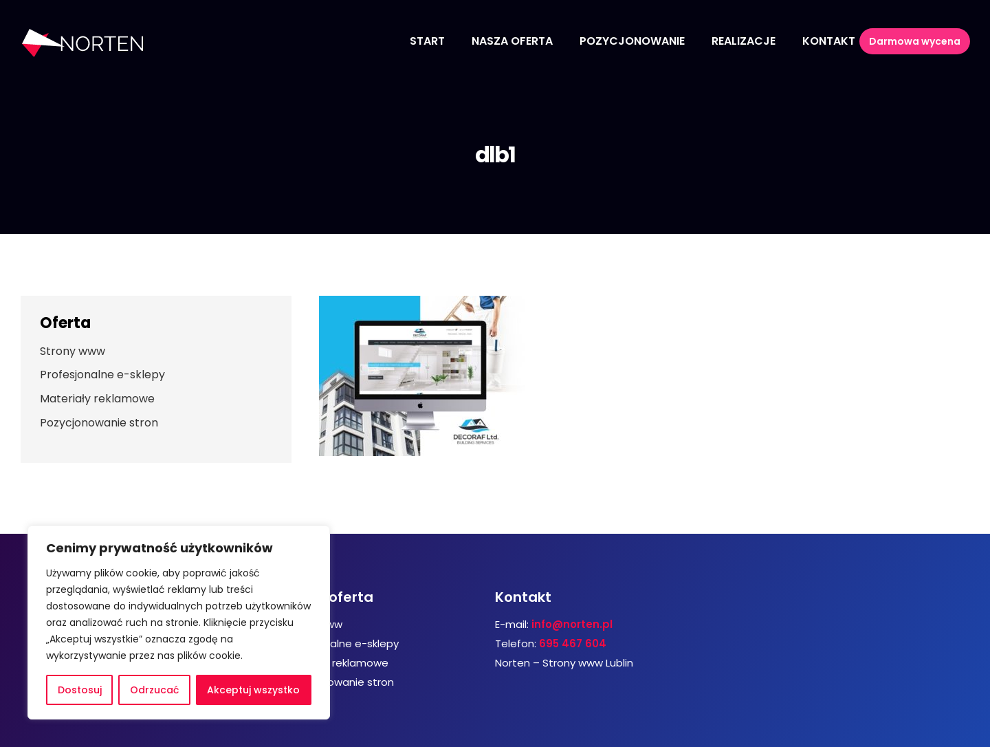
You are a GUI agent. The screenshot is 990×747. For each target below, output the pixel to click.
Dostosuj (80, 690)
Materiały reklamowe (97, 399)
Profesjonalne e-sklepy (102, 374)
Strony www (72, 351)
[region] (179, 622)
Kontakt (828, 41)
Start (427, 41)
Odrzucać (154, 690)
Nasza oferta (512, 41)
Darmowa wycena (914, 41)
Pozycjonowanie (632, 41)
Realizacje (744, 41)
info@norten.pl (572, 624)
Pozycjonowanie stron (99, 423)
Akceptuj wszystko (253, 690)
